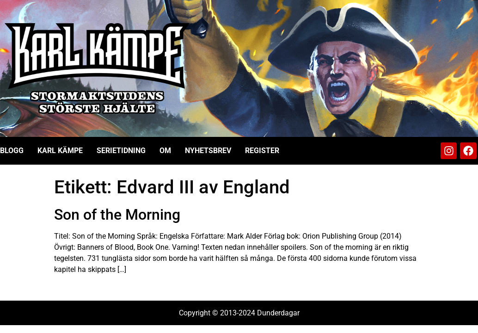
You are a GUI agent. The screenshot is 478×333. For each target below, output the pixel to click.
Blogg (12, 150)
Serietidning (121, 150)
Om (165, 150)
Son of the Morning (117, 214)
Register (262, 150)
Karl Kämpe (60, 150)
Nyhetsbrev (208, 150)
